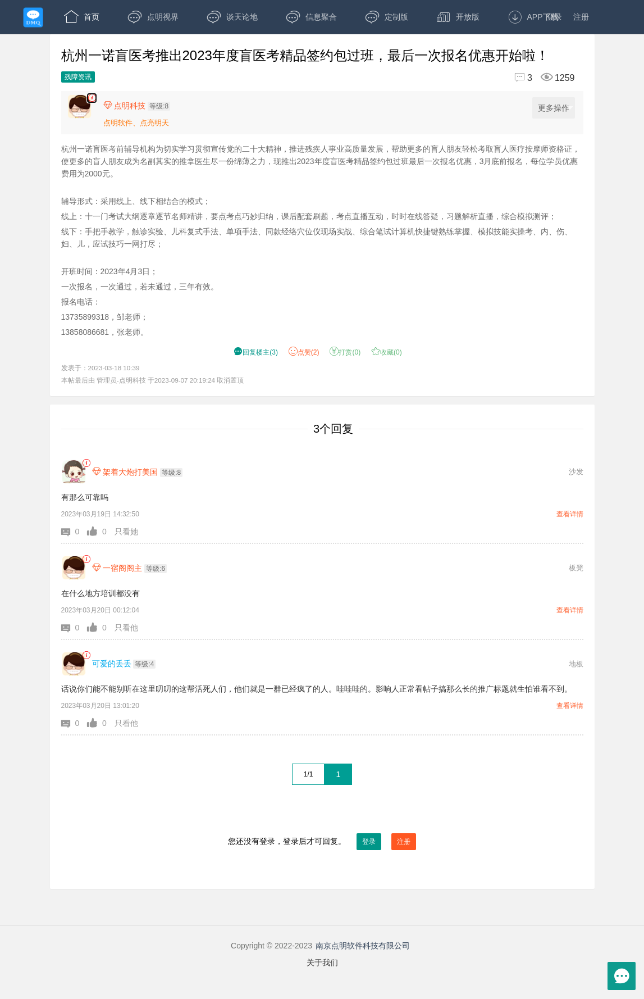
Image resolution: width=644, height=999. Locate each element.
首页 (81, 17)
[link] (86, 463)
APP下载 (533, 17)
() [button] (256, 352)
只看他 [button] (126, 627)
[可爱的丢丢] (73, 663)
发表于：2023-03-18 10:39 (100, 367)
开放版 (457, 17)
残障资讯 (78, 77)
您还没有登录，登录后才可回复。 (322, 841)
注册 (581, 16)
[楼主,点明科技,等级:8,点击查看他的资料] (139, 105)
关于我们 (322, 962)
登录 (554, 16)
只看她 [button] (126, 531)
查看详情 (569, 514)
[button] (74, 531)
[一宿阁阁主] (73, 567)
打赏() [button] (345, 352)
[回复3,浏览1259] (540, 78)
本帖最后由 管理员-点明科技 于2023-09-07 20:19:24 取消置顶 (152, 380)
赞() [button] (304, 352)
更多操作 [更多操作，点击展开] (555, 108)
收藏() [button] (386, 352)
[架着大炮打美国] (73, 471)
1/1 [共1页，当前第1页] (308, 774)
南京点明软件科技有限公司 (363, 945)
